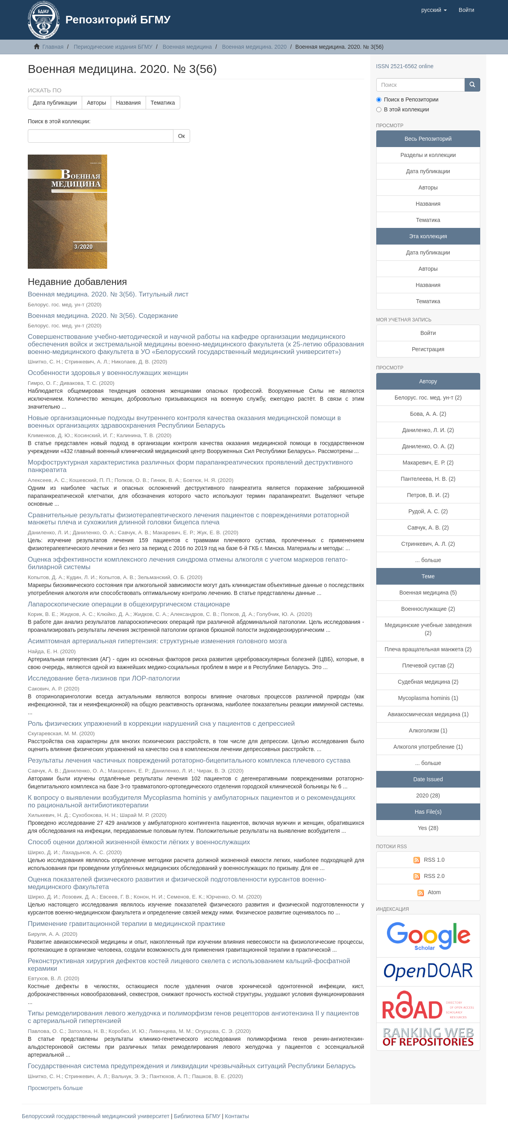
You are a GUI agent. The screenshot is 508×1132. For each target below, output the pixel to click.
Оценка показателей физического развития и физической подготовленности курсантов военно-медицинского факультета (177, 883)
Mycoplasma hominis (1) (428, 698)
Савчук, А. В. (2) (428, 527)
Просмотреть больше (55, 1088)
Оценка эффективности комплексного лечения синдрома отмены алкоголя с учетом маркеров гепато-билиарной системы (188, 563)
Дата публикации (55, 102)
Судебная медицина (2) (428, 682)
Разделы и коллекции (428, 155)
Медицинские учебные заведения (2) (428, 629)
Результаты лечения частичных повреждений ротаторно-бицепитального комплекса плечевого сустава (189, 760)
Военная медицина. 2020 (254, 47)
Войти (428, 333)
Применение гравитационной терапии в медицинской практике (126, 923)
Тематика (163, 102)
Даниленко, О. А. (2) (428, 446)
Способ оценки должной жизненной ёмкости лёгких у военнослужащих (139, 842)
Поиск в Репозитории (407, 99)
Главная (53, 47)
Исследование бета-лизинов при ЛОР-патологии (104, 678)
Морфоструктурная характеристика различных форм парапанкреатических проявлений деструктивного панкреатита (190, 466)
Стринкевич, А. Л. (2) (428, 544)
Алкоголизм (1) (428, 730)
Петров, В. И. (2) (428, 495)
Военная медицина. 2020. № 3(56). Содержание (103, 315)
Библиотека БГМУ (198, 1116)
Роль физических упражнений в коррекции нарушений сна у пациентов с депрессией (161, 723)
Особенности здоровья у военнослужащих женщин (108, 373)
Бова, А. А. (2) (428, 414)
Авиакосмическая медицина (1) (428, 714)
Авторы (96, 102)
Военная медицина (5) (428, 592)
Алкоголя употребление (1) (428, 747)
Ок (181, 136)
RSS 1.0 (428, 860)
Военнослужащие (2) (428, 609)
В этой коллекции (402, 109)
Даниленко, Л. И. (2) (428, 430)
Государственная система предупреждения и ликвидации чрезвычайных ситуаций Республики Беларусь (192, 1066)
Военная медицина (187, 47)
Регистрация (428, 349)
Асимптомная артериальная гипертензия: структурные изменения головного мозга (157, 641)
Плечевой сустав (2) (428, 665)
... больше (428, 560)
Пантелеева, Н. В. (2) (428, 479)
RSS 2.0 (428, 876)
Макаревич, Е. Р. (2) (428, 462)
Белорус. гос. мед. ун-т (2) (428, 397)
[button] (434, 10)
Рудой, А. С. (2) (428, 511)
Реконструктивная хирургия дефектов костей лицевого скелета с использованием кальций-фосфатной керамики (189, 964)
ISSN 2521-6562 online (405, 66)
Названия (128, 102)
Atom (428, 892)
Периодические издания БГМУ (113, 47)
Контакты (237, 1116)
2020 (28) (428, 795)
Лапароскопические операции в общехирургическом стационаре (129, 604)
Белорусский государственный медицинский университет (96, 1116)
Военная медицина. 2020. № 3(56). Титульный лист (108, 294)
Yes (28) (428, 828)
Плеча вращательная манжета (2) (428, 649)
